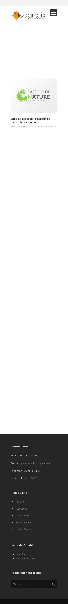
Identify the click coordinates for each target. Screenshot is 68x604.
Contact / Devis (23, 529)
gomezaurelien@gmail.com (36, 463)
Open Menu (53, 12)
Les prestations (23, 522)
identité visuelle (18, 126)
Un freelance (22, 515)
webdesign (51, 126)
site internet (38, 126)
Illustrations (21, 508)
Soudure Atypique (25, 558)
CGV (33, 478)
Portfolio (19, 501)
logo (29, 126)
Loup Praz (21, 554)
